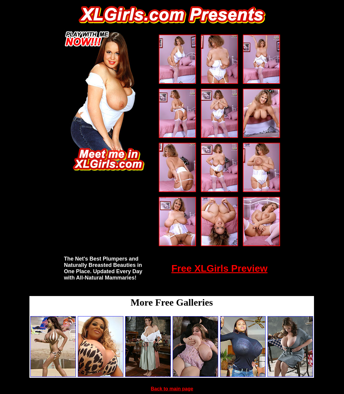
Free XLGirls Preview (219, 268)
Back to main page (172, 388)
